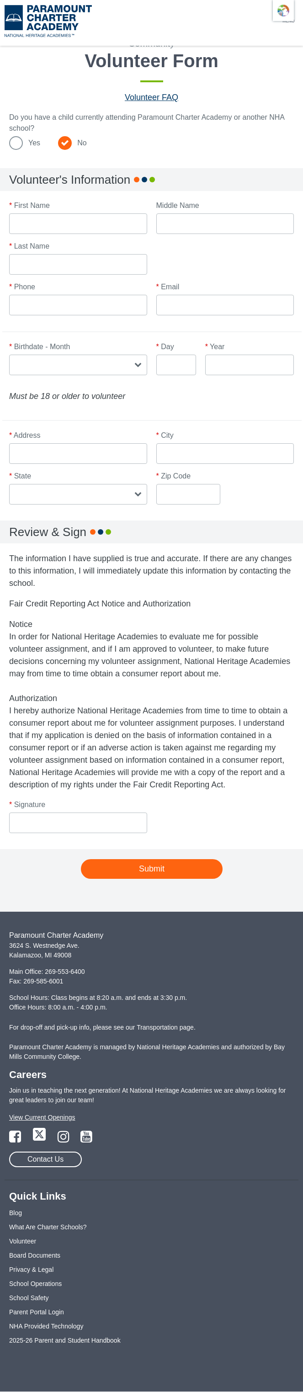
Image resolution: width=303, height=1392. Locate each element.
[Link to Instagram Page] (64, 1139)
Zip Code (173, 476)
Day (165, 347)
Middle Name (177, 205)
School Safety (28, 1298)
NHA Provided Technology (46, 1326)
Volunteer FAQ (151, 97)
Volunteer (22, 1241)
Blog (15, 1213)
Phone (22, 287)
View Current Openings (42, 1117)
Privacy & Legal (31, 1269)
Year (215, 347)
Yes (34, 143)
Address (25, 435)
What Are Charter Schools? (48, 1227)
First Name (29, 205)
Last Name (29, 246)
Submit (151, 868)
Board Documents (34, 1255)
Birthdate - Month (39, 347)
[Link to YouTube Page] (86, 1139)
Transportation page (165, 1027)
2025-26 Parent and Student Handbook (65, 1340)
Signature (27, 804)
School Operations (35, 1283)
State (20, 476)
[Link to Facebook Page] (16, 1139)
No (81, 143)
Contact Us (45, 1159)
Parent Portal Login (36, 1312)
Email (168, 287)
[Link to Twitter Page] (40, 1139)
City (165, 435)
